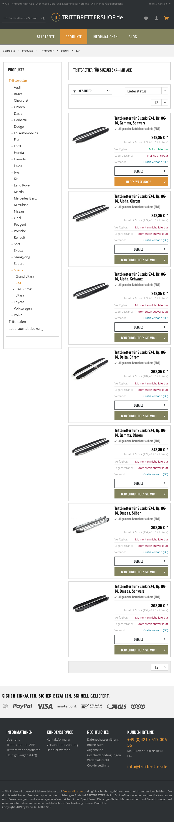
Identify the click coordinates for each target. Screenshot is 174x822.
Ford (17, 146)
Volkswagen (23, 308)
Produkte (16, 69)
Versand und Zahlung (62, 745)
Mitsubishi (21, 205)
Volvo (18, 315)
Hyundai (20, 159)
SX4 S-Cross (24, 289)
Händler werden (58, 750)
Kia (16, 178)
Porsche (20, 231)
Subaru (19, 263)
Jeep (17, 172)
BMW (18, 94)
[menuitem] (24, 20)
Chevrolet (21, 100)
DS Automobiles (26, 133)
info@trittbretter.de (147, 766)
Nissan (19, 211)
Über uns (13, 739)
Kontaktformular (59, 739)
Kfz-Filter (82, 90)
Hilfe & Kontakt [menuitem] (158, 3)
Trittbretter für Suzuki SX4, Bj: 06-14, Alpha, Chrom (140, 198)
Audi (17, 87)
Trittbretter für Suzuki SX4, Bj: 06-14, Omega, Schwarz (140, 588)
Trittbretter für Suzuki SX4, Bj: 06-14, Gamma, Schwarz (140, 120)
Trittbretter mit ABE (21, 745)
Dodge (19, 126)
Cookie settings (98, 765)
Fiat (16, 139)
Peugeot (20, 224)
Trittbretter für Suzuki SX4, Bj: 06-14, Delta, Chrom (140, 354)
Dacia (18, 113)
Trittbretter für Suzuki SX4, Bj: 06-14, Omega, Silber (140, 510)
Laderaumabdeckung (26, 328)
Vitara (20, 295)
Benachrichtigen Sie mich (143, 259)
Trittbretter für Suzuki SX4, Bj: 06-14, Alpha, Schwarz (140, 276)
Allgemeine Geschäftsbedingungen (104, 752)
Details (149, 170)
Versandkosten (73, 791)
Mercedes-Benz (25, 198)
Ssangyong (22, 257)
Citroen (19, 107)
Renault (19, 237)
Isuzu (18, 165)
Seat (17, 244)
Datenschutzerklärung (103, 739)
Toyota (19, 302)
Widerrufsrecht (98, 760)
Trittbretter (18, 80)
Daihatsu (20, 120)
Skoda (18, 250)
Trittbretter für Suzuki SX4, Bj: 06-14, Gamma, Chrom (140, 432)
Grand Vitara (25, 276)
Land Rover (22, 185)
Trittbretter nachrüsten (23, 750)
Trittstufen (17, 321)
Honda (19, 152)
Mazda (19, 192)
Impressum (95, 745)
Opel (17, 218)
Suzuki (19, 270)
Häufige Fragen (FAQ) (22, 755)
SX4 (18, 283)
